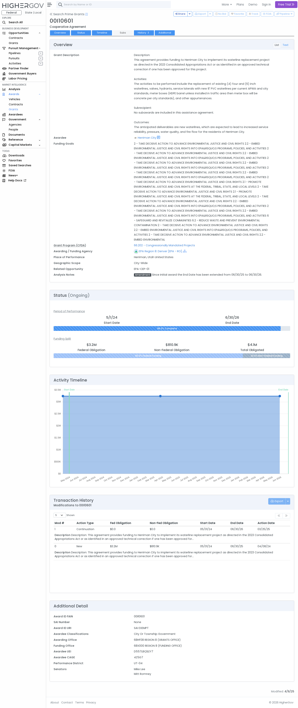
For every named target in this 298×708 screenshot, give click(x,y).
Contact (67, 702)
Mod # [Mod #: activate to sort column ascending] (59, 523)
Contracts (16, 38)
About (54, 702)
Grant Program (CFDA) (70, 245)
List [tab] (277, 45)
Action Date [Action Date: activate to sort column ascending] (266, 523)
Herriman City (147, 138)
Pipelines (15, 53)
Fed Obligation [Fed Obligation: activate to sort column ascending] (120, 523)
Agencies (15, 124)
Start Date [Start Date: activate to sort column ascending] (207, 523)
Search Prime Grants (67, 14)
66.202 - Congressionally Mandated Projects (164, 245)
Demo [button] (253, 4)
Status (81, 32)
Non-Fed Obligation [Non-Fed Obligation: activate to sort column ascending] (164, 523)
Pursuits (14, 58)
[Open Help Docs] (86, 14)
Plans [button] (240, 4)
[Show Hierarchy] (185, 251)
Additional (165, 32)
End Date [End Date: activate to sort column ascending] (236, 523)
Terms (79, 702)
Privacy (91, 702)
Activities (15, 63)
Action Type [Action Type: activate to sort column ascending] (85, 523)
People (13, 129)
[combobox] (113, 4)
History (144, 32)
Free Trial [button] (286, 4)
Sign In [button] (266, 4)
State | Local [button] (33, 12)
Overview (60, 32)
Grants (13, 43)
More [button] (226, 4)
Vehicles (14, 99)
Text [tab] (285, 45)
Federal (11, 12)
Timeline (102, 32)
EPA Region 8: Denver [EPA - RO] (160, 251)
